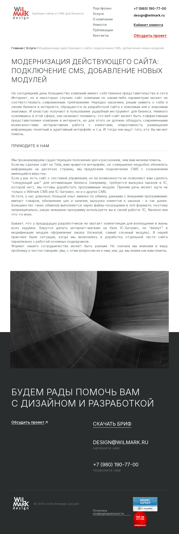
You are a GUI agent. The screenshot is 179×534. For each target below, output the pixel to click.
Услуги (98, 13)
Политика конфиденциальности (108, 512)
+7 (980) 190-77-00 (150, 8)
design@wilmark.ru (149, 15)
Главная (17, 48)
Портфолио (102, 8)
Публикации (103, 30)
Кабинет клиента (148, 25)
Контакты (101, 35)
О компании (103, 19)
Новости (100, 24)
